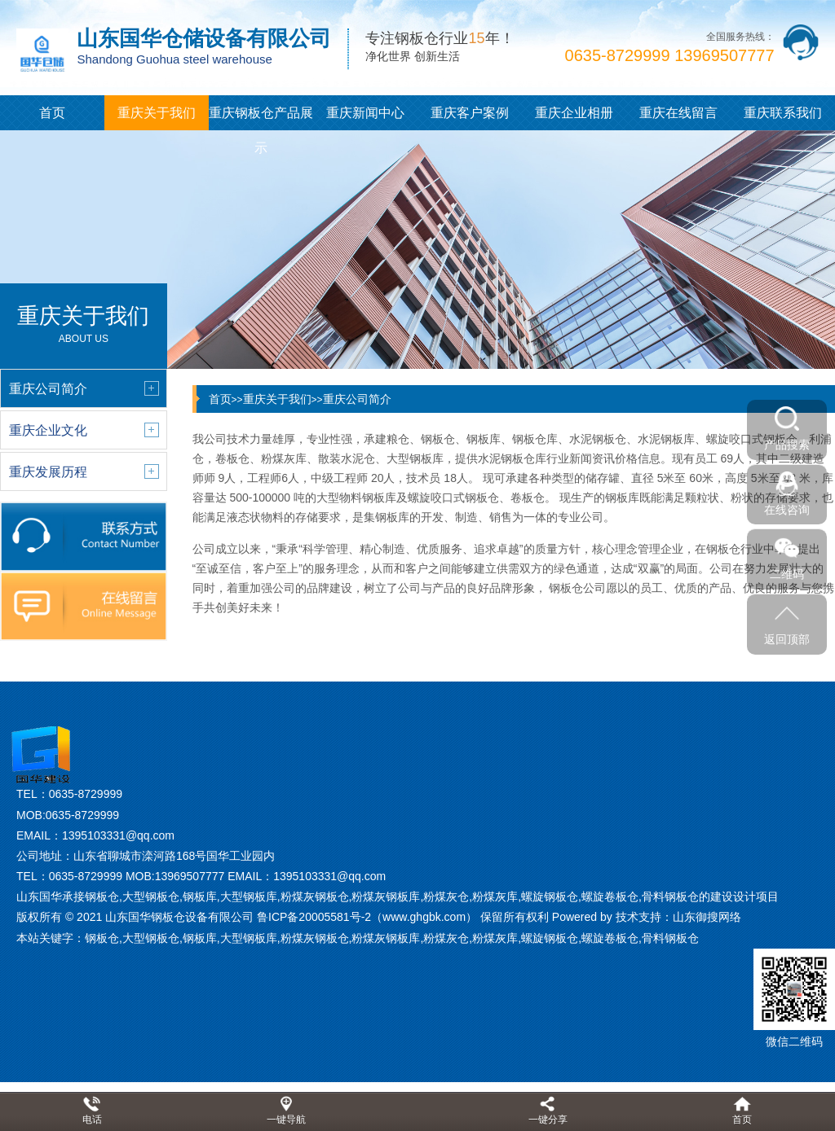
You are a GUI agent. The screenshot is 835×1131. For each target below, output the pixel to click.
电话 (92, 1119)
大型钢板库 (248, 938)
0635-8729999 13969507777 (670, 55)
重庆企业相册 (574, 113)
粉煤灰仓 (446, 938)
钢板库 (200, 938)
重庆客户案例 (470, 113)
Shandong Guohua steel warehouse (174, 59)
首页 (52, 113)
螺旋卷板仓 (609, 938)
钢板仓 (102, 938)
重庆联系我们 (783, 113)
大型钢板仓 (150, 938)
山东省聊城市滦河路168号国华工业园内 (174, 855)
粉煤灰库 (495, 938)
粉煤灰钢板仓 (315, 938)
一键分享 (548, 1119)
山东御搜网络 (707, 916)
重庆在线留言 (678, 113)
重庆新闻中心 (365, 113)
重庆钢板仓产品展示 (261, 130)
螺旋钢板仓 (549, 938)
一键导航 (286, 1119)
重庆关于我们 (156, 113)
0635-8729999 (85, 793)
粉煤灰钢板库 (385, 938)
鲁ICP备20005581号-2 (314, 916)
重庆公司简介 (357, 398)
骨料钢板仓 (670, 938)
